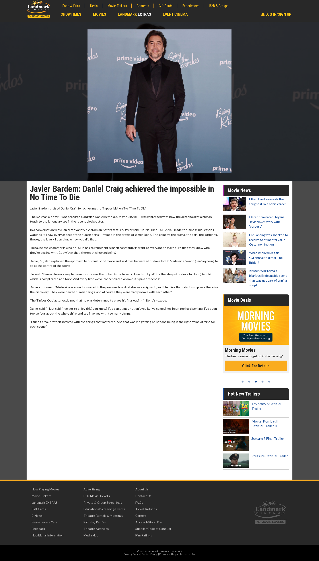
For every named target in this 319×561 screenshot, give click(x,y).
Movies (99, 14)
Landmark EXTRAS (45, 502)
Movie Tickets (41, 496)
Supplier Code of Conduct (153, 528)
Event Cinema (175, 14)
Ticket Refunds (146, 509)
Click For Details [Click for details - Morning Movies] (256, 365)
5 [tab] (269, 381)
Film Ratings (143, 535)
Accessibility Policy (148, 522)
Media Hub (91, 535)
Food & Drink (71, 6)
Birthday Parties (95, 522)
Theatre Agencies (96, 528)
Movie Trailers (117, 6)
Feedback (38, 528)
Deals (94, 6)
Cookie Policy (150, 554)
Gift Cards (166, 6)
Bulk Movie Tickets (97, 496)
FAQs (139, 502)
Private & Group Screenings (103, 502)
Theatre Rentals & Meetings (103, 515)
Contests (143, 6)
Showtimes (71, 14)
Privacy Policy (132, 554)
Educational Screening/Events (104, 509)
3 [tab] (256, 381)
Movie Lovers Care (44, 522)
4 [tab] (262, 381)
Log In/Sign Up (276, 14)
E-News (37, 515)
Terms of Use (188, 554)
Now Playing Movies (45, 489)
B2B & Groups (218, 6)
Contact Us (143, 496)
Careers (140, 515)
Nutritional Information (48, 535)
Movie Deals (239, 300)
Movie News (239, 190)
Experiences (190, 6)
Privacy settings (168, 554)
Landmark (134, 14)
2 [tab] (249, 381)
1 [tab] (242, 381)
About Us (142, 489)
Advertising (92, 489)
